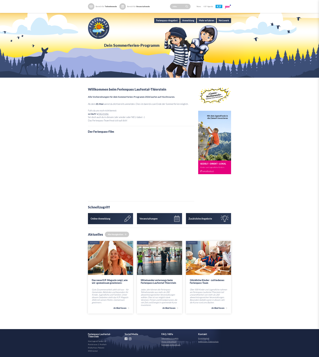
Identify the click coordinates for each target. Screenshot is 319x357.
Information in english (169, 352)
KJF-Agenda (208, 6)
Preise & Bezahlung (168, 355)
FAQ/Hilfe (104, 127)
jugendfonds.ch (208, 184)
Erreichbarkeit (203, 352)
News (199, 6)
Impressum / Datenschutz (208, 355)
